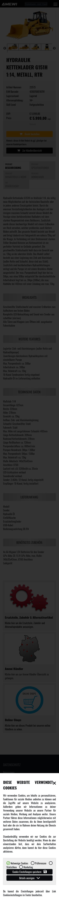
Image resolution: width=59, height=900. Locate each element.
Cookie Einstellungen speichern (29, 872)
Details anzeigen (29, 878)
